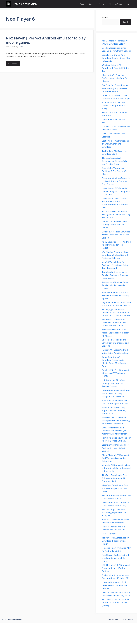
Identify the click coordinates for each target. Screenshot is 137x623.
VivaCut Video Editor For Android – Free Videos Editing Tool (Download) (116, 265)
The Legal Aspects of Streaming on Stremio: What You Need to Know (115, 161)
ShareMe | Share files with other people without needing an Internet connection (116, 420)
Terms (123, 619)
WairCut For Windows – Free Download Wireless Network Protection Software (115, 255)
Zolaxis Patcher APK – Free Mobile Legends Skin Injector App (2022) (115, 332)
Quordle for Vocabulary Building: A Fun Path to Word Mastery (115, 171)
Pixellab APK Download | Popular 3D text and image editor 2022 (114, 410)
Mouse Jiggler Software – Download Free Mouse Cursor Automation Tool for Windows (116, 312)
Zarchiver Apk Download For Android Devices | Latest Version (115, 447)
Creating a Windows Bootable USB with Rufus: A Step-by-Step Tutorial (116, 181)
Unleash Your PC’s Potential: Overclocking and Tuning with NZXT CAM (116, 191)
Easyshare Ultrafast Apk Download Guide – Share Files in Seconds (116, 57)
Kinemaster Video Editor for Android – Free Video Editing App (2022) (115, 295)
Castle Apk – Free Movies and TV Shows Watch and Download (115, 143)
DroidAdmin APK (24, 4)
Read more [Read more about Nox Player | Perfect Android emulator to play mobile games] (12, 63)
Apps (82, 4)
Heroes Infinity (109, 533)
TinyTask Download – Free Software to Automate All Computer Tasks (114, 478)
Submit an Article (115, 4)
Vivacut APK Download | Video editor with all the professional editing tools (116, 468)
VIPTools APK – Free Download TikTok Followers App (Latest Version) (116, 234)
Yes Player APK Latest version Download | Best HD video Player (115, 540)
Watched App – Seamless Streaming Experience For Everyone (114, 512)
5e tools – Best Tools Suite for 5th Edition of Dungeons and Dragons (115, 342)
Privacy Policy (112, 619)
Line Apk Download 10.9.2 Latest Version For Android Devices (114, 585)
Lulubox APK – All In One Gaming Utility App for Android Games (113, 383)
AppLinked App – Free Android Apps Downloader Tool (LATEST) (116, 244)
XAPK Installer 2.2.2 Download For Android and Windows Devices (116, 568)
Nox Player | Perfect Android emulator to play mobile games (45, 40)
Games (91, 4)
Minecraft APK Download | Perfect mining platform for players (115, 78)
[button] (128, 4)
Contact (131, 619)
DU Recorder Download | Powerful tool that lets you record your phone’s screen (114, 430)
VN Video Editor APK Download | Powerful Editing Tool (115, 68)
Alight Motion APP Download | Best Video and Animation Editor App (116, 458)
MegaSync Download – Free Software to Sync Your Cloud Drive (115, 488)
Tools (101, 4)
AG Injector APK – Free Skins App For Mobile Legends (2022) (115, 285)
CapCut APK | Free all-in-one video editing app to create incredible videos (115, 88)
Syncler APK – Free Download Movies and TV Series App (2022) (115, 373)
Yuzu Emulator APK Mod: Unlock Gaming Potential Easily (113, 105)
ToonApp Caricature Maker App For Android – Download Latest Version (115, 275)
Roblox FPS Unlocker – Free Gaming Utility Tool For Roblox (114, 224)
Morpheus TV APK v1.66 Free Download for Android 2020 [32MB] (115, 602)
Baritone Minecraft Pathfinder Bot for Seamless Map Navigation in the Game (116, 393)
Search (105, 17)
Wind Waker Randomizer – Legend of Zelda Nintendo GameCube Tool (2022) (114, 322)
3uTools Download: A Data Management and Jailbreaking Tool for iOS (116, 214)
